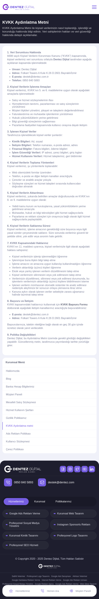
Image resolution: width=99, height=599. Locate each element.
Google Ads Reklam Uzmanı (75, 580)
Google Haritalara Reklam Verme (26, 580)
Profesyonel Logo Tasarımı (72, 535)
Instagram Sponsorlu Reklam (73, 524)
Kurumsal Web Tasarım (70, 513)
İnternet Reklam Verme (51, 580)
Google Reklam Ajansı (44, 584)
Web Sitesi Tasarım (88, 584)
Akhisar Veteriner (80, 576)
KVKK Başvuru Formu (74, 304)
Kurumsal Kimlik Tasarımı (23, 535)
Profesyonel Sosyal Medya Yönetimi (24, 524)
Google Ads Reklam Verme (24, 513)
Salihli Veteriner (18, 576)
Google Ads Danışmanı (61, 576)
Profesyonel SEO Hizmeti (23, 545)
